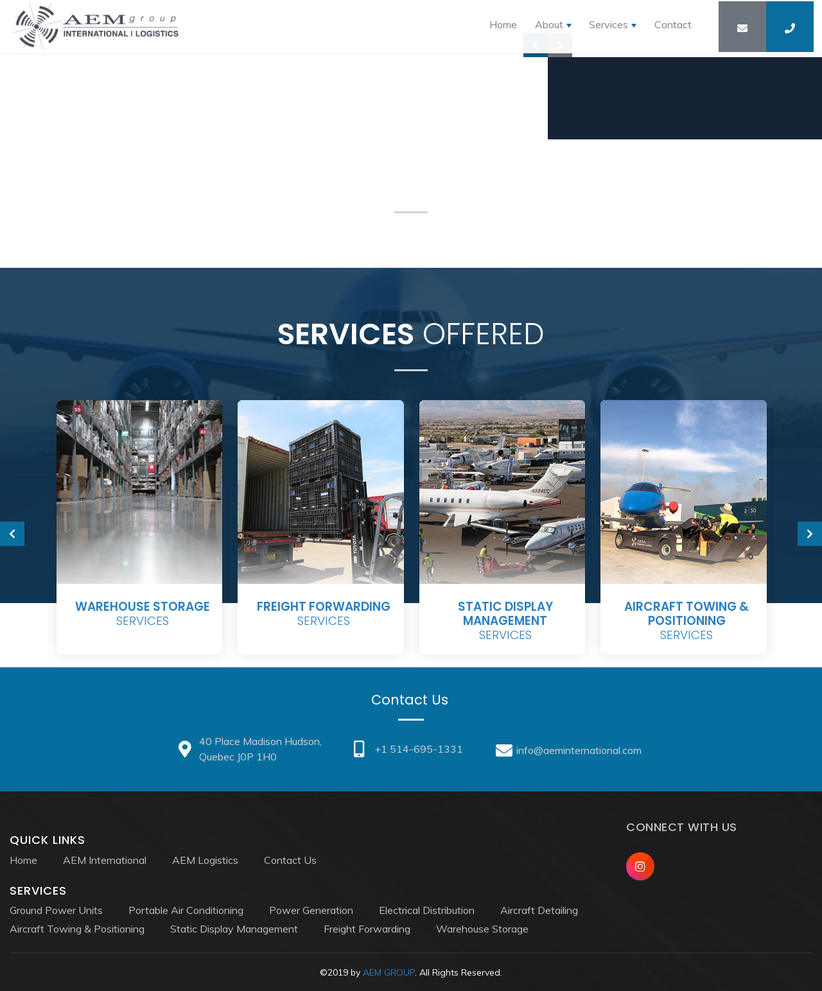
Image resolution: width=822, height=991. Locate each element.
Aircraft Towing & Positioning (77, 927)
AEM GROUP (389, 971)
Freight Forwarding (367, 927)
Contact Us (290, 858)
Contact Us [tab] (411, 699)
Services (143, 614)
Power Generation (311, 908)
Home (498, 28)
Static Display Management (234, 927)
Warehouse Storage (482, 927)
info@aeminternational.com (572, 749)
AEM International (104, 858)
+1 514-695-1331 (409, 749)
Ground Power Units (56, 908)
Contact (672, 28)
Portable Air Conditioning (185, 908)
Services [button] (606, 28)
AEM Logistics (205, 858)
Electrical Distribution (427, 908)
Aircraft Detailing (539, 908)
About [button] (545, 28)
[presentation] (12, 534)
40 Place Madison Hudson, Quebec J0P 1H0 (248, 749)
